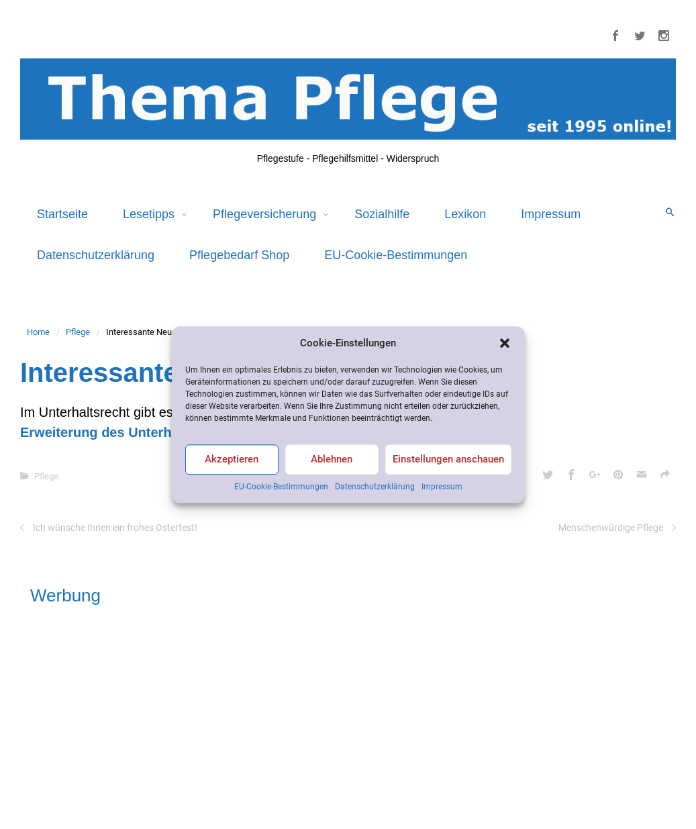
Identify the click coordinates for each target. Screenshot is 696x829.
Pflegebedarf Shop (239, 255)
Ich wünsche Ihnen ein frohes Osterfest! (115, 527)
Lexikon (465, 214)
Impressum (441, 486)
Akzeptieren (231, 460)
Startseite (62, 214)
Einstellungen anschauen (448, 460)
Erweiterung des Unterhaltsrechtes (131, 432)
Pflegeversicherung (266, 214)
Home (38, 332)
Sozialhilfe (381, 214)
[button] (504, 343)
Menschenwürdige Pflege (610, 527)
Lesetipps (150, 214)
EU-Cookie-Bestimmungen (281, 486)
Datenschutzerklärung (375, 486)
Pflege (78, 332)
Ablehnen (331, 460)
